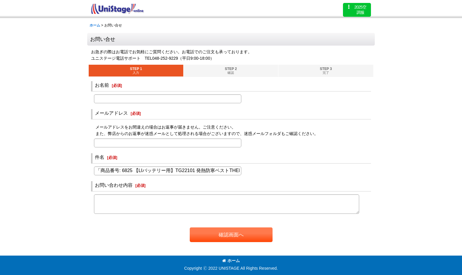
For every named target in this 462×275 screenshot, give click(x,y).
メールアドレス (111, 113)
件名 (99, 157)
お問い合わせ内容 (114, 185)
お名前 (102, 85)
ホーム (231, 260)
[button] (357, 10)
